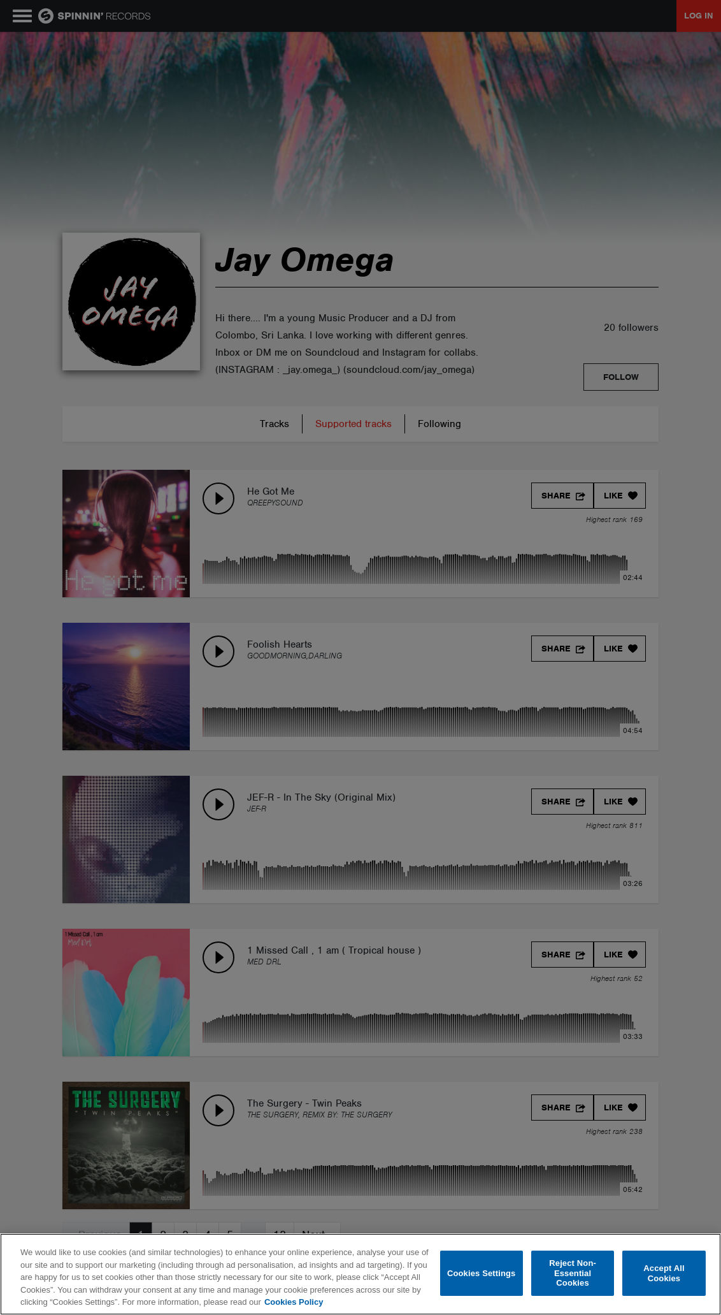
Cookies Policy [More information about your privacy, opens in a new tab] (293, 1302)
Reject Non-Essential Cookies (572, 1273)
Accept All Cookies (663, 1273)
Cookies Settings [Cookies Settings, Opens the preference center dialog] (481, 1273)
